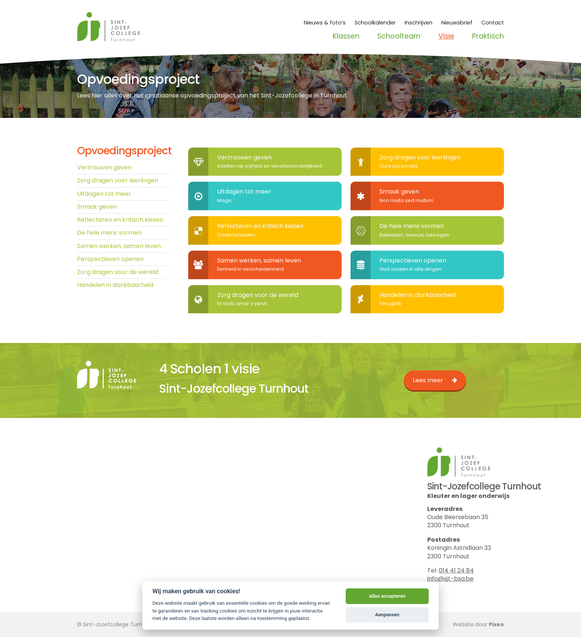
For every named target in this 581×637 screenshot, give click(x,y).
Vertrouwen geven (104, 167)
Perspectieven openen (110, 259)
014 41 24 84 (456, 570)
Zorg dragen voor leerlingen (117, 180)
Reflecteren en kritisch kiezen (120, 220)
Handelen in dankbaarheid (115, 285)
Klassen (346, 36)
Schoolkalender (375, 22)
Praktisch (488, 36)
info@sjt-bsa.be (450, 578)
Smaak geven (97, 206)
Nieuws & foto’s (325, 22)
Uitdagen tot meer (104, 193)
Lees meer (428, 380)
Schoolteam (399, 36)
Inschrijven (418, 22)
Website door (478, 624)
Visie (446, 36)
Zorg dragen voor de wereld (117, 272)
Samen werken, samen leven (119, 246)
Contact (492, 22)
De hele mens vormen (109, 233)
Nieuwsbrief (456, 22)
